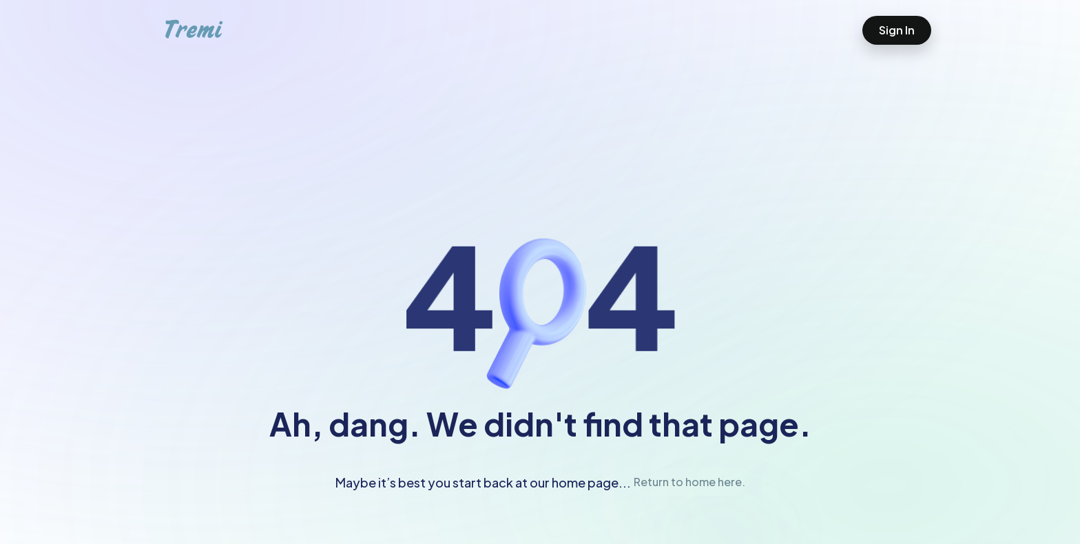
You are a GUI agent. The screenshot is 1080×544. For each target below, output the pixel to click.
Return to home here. (689, 481)
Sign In (897, 30)
